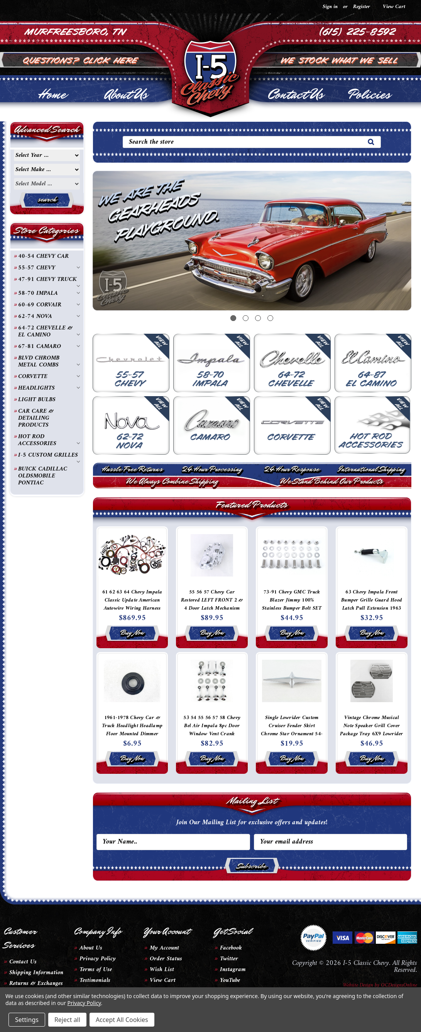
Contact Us (295, 94)
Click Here (111, 59)
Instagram (233, 969)
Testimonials (94, 980)
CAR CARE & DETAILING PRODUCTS (36, 418)
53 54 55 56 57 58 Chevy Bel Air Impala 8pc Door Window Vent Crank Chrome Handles (211, 730)
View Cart (163, 980)
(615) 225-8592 (358, 30)
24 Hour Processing (212, 469)
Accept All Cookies (122, 1019)
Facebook (231, 948)
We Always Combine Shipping (172, 481)
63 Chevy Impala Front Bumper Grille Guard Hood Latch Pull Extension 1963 (371, 600)
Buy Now (132, 632)
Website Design (358, 985)
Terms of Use (95, 969)
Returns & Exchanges (36, 983)
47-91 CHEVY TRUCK (49, 279)
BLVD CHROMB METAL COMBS (49, 361)
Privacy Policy (97, 958)
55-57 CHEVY (49, 267)
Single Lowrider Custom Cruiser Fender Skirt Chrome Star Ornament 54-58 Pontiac (292, 730)
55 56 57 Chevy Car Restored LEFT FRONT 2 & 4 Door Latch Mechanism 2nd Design (212, 604)
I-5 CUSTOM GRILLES (49, 455)
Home (52, 94)
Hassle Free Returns (132, 469)
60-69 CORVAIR (49, 304)
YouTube (230, 980)
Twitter (229, 958)
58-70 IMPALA (49, 293)
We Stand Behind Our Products (331, 481)
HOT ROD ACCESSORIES (49, 440)
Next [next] (394, 247)
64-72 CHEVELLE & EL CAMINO (49, 331)
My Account (164, 948)
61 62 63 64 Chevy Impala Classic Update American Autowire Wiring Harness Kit (132, 604)
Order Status (166, 958)
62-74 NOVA (49, 316)
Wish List (162, 969)
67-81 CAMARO (49, 346)
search (46, 199)
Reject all (67, 1019)
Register (361, 7)
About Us (126, 94)
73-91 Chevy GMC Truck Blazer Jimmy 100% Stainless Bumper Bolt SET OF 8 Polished (291, 604)
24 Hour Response (291, 469)
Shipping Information (36, 972)
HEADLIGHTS (49, 388)
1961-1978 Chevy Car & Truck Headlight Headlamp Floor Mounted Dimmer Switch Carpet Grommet (132, 730)
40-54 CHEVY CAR (43, 256)
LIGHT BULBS (37, 399)
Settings (27, 1019)
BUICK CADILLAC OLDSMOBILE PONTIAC (42, 476)
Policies (369, 94)
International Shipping (371, 469)
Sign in (330, 7)
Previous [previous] (110, 247)
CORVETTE (49, 376)
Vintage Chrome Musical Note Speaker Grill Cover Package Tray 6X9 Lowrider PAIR (371, 730)
